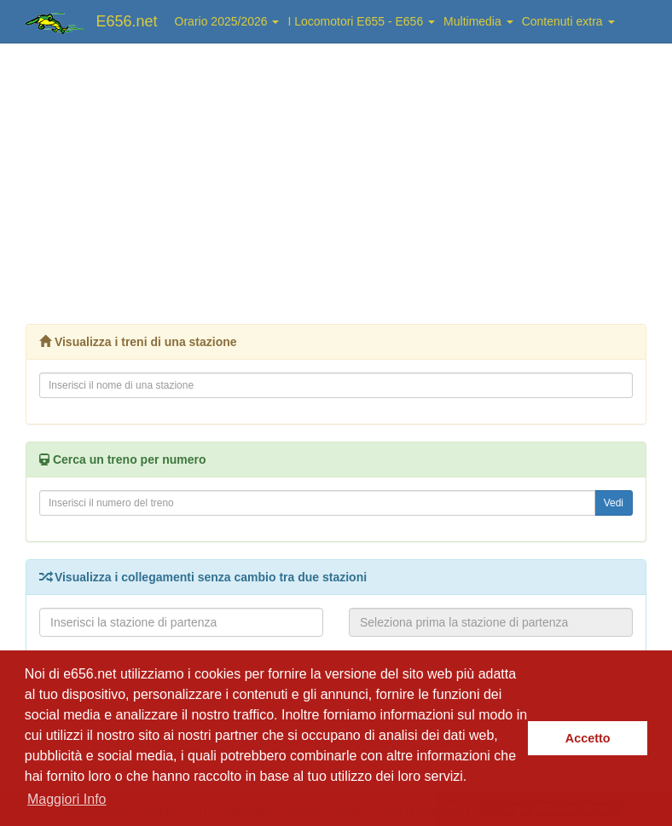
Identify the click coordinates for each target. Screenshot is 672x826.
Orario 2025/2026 (227, 21)
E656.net (127, 21)
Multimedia (478, 21)
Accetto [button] (588, 738)
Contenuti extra (568, 21)
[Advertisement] (336, 179)
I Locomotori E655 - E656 (361, 21)
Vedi (613, 503)
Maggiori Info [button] (67, 799)
